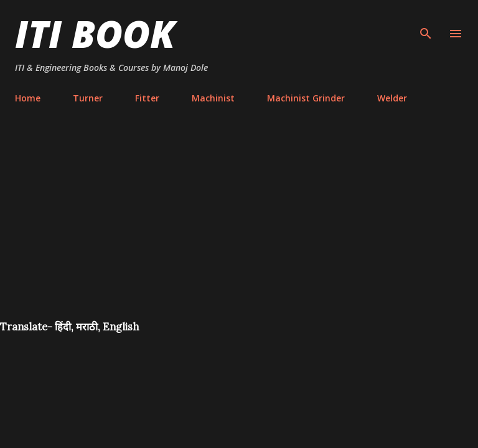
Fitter (147, 98)
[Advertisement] (239, 226)
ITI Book (95, 33)
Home (27, 98)
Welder (392, 98)
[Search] (425, 22)
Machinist (213, 98)
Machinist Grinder (306, 98)
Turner (88, 98)
